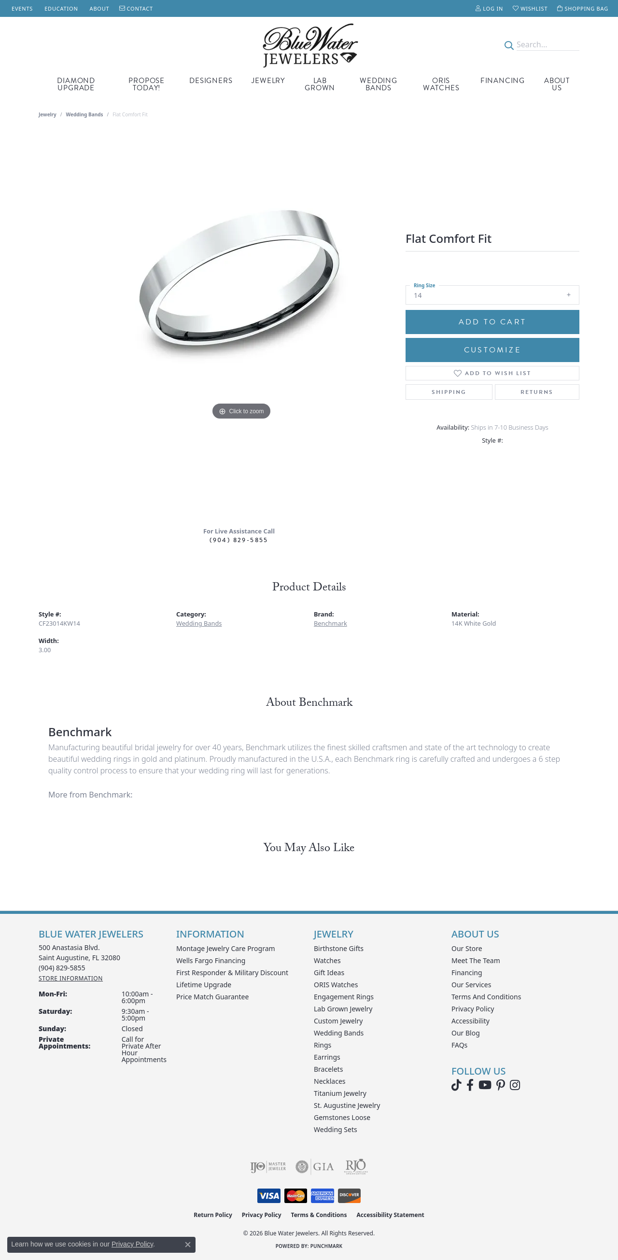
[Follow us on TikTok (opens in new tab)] (456, 1085)
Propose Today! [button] (146, 84)
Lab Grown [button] (320, 84)
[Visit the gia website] (314, 1167)
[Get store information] (71, 978)
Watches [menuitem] (327, 960)
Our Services (471, 984)
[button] (489, 8)
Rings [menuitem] (322, 1045)
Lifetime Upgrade (203, 984)
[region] (241, 326)
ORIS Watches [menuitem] (336, 984)
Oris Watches (441, 84)
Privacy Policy (472, 1008)
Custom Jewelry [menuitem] (338, 1020)
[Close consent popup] (188, 1244)
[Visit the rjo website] (356, 1167)
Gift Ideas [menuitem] (329, 972)
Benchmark (330, 623)
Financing (502, 80)
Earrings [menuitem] (327, 1057)
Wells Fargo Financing (210, 960)
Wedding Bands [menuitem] (339, 1032)
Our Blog (465, 1032)
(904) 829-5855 (239, 540)
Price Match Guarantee (212, 996)
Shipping (449, 392)
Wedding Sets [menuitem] (335, 1129)
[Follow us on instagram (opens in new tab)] (515, 1085)
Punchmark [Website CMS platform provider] (326, 1246)
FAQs (459, 1045)
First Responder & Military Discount (232, 972)
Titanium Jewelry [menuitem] (340, 1093)
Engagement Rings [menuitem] (344, 996)
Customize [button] (492, 350)
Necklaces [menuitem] (330, 1081)
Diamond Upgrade (76, 84)
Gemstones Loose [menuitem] (342, 1117)
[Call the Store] (62, 967)
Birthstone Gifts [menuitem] (339, 948)
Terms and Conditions (486, 996)
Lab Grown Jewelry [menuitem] (343, 1008)
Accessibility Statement (390, 1215)
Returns (536, 392)
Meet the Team (475, 960)
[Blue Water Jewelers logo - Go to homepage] (308, 44)
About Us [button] (557, 84)
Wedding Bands (378, 84)
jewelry (47, 114)
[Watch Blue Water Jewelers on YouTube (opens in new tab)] (485, 1085)
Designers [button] (210, 80)
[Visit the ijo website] (268, 1167)
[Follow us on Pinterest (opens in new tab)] (500, 1085)
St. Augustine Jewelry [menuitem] (347, 1105)
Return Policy (213, 1215)
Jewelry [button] (268, 80)
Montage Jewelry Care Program (225, 948)
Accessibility (470, 1020)
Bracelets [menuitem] (328, 1069)
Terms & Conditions (319, 1215)
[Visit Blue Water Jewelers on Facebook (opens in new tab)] (470, 1085)
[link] (21, 8)
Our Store (466, 948)
